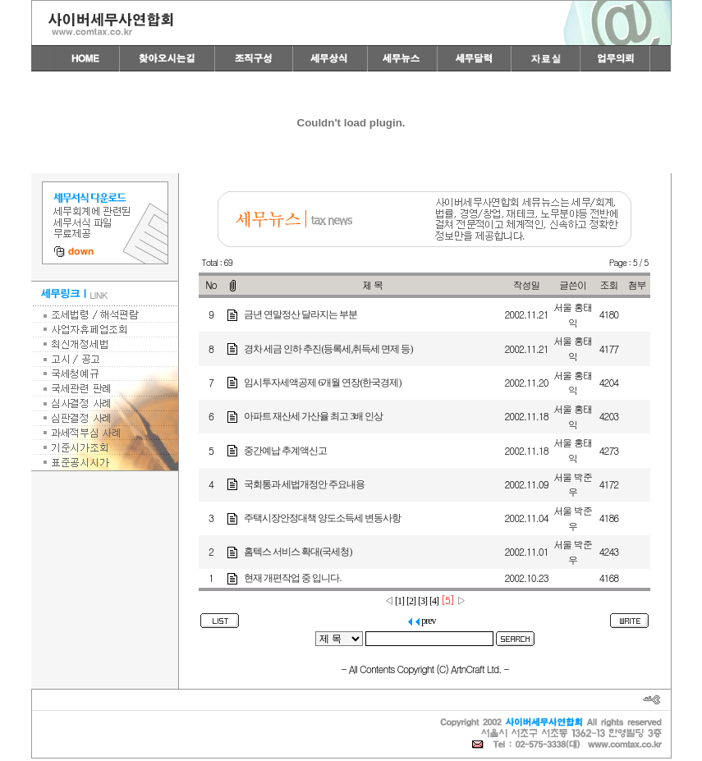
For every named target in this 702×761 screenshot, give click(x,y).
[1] (398, 601)
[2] (410, 601)
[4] (433, 601)
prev (420, 620)
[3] (422, 601)
